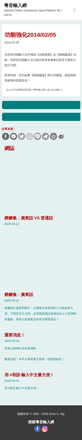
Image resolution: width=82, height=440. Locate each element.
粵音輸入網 (15, 5)
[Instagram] (45, 428)
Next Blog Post (41, 117)
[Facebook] (37, 428)
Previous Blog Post (41, 105)
